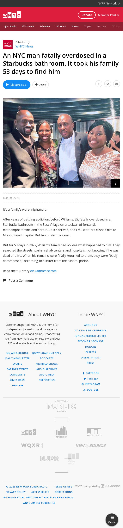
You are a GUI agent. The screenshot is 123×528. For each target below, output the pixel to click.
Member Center (108, 15)
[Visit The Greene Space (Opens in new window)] (91, 458)
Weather (17, 385)
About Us (90, 325)
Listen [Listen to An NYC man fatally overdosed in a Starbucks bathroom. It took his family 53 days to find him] (16, 84)
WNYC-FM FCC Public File (42, 497)
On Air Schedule (17, 353)
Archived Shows (47, 364)
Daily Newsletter (17, 358)
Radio (13, 26)
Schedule (45, 26)
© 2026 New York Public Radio (27, 487)
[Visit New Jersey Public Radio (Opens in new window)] (32, 458)
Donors (90, 347)
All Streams (28, 26)
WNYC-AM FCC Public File (39, 503)
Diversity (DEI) (91, 358)
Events (17, 364)
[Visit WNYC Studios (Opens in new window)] (94, 432)
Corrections (64, 492)
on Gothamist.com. (43, 271)
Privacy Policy (16, 492)
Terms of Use (63, 487)
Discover (102, 26)
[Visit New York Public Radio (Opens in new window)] (61, 406)
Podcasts (47, 358)
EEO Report (67, 497)
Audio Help (46, 375)
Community (17, 375)
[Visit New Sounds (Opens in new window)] (91, 445)
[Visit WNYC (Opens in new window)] (28, 432)
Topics (88, 26)
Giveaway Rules (14, 497)
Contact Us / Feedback (91, 330)
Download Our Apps (46, 353)
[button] (115, 183)
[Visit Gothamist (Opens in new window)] (61, 432)
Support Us (47, 380)
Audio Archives (46, 369)
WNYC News (24, 46)
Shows (75, 26)
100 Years (60, 26)
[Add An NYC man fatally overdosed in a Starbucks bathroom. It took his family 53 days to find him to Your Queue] (40, 84)
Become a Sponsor (91, 341)
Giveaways (17, 380)
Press (91, 363)
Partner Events (17, 369)
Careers (90, 352)
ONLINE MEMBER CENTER (91, 336)
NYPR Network (109, 3)
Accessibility (40, 492)
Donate (87, 15)
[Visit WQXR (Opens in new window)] (32, 445)
